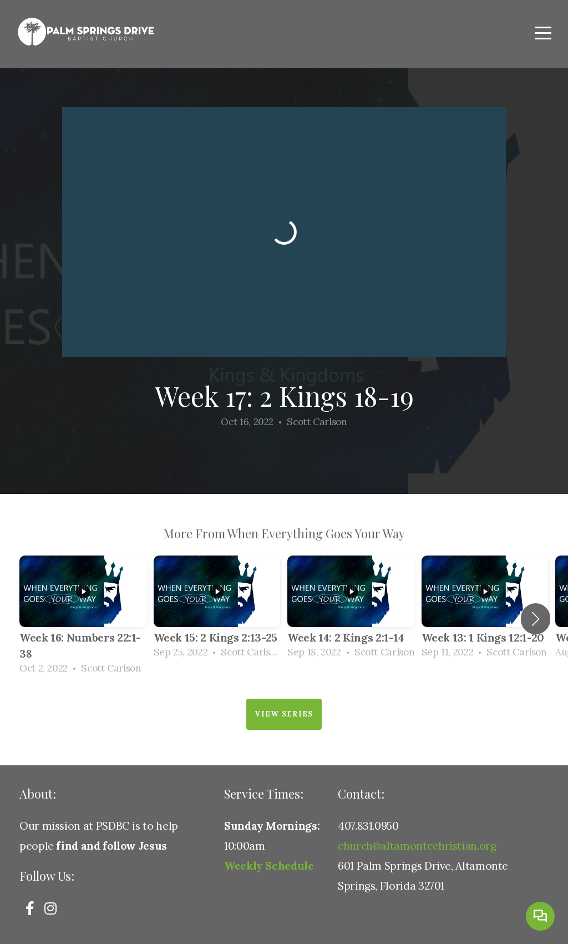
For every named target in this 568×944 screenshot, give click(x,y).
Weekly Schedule (269, 865)
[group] (83, 619)
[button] (535, 619)
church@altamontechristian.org (417, 845)
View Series (284, 714)
